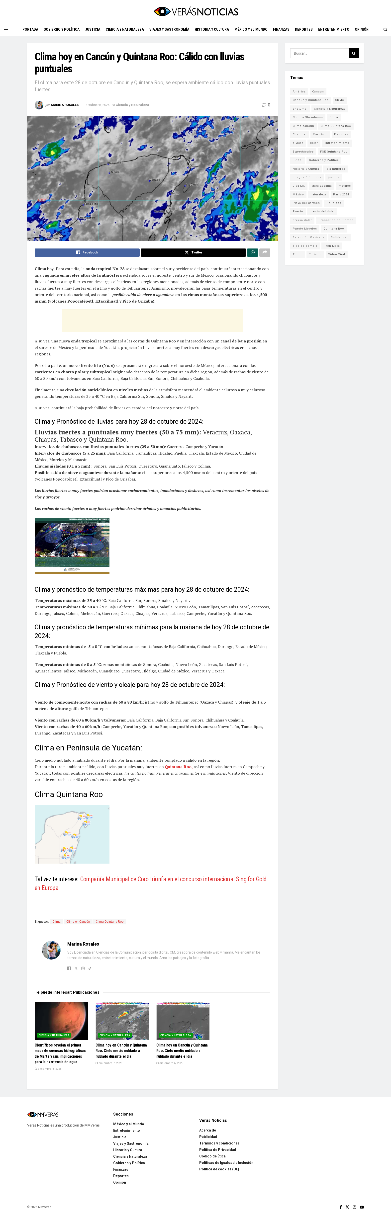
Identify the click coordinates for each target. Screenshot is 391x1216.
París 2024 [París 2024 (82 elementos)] (341, 194)
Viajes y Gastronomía (169, 29)
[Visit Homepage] (195, 11)
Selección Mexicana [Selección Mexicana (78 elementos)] (308, 237)
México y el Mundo (251, 29)
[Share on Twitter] (193, 253)
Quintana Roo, (179, 768)
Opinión (362, 29)
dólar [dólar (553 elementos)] (314, 143)
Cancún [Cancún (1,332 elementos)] (318, 91)
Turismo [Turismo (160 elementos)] (315, 254)
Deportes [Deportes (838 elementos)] (341, 134)
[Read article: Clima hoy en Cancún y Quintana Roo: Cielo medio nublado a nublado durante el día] (122, 1019)
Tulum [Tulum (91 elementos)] (297, 254)
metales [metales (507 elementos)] (344, 185)
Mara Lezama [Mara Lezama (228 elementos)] (321, 185)
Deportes (304, 29)
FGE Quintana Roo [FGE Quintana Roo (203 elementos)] (334, 151)
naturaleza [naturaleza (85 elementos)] (318, 194)
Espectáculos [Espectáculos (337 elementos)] (303, 151)
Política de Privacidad (217, 1147)
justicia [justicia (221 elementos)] (333, 177)
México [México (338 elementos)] (298, 194)
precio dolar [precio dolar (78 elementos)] (302, 220)
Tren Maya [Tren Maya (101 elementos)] (332, 245)
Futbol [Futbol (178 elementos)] (297, 160)
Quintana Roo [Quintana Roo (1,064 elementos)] (333, 228)
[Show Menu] (6, 29)
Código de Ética (212, 1154)
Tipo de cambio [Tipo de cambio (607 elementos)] (305, 245)
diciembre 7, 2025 (109, 1060)
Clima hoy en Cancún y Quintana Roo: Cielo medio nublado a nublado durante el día (121, 1048)
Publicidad (208, 1134)
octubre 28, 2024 (97, 105)
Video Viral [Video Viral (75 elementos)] (336, 254)
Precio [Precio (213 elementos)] (298, 211)
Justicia (92, 29)
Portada (30, 29)
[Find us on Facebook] (341, 1205)
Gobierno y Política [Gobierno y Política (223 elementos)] (324, 160)
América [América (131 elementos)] (299, 91)
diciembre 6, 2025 (169, 1060)
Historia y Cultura (212, 29)
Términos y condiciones (219, 1141)
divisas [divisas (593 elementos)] (298, 143)
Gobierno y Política (62, 29)
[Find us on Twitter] (347, 1205)
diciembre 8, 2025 (48, 1066)
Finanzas (281, 29)
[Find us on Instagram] (354, 1205)
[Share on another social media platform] (264, 253)
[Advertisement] (152, 322)
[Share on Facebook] (87, 253)
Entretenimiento (333, 29)
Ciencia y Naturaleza (125, 29)
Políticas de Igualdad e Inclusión (226, 1160)
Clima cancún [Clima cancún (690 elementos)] (303, 126)
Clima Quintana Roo (109, 923)
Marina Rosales (65, 105)
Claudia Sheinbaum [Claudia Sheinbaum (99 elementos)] (308, 117)
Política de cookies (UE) (219, 1167)
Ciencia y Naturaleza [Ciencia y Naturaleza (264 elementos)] (330, 108)
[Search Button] (385, 29)
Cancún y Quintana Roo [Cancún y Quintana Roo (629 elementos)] (311, 100)
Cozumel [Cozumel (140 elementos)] (299, 134)
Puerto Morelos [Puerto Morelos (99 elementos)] (305, 228)
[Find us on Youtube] (362, 1205)
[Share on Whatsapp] (252, 253)
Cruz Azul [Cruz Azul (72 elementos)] (320, 134)
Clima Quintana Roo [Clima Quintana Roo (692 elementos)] (336, 126)
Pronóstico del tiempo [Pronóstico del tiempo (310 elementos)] (336, 220)
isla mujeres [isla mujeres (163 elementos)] (335, 168)
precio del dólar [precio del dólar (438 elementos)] (322, 211)
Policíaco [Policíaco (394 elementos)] (333, 203)
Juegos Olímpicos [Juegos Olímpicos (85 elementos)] (307, 177)
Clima (57, 923)
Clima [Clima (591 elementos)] (333, 117)
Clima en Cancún (78, 923)
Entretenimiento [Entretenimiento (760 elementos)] (336, 143)
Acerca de (207, 1128)
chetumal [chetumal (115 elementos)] (300, 108)
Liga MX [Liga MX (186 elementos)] (299, 185)
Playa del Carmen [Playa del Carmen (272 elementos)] (306, 203)
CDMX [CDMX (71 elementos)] (339, 100)
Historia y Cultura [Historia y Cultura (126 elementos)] (306, 168)
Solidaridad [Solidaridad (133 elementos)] (340, 237)
